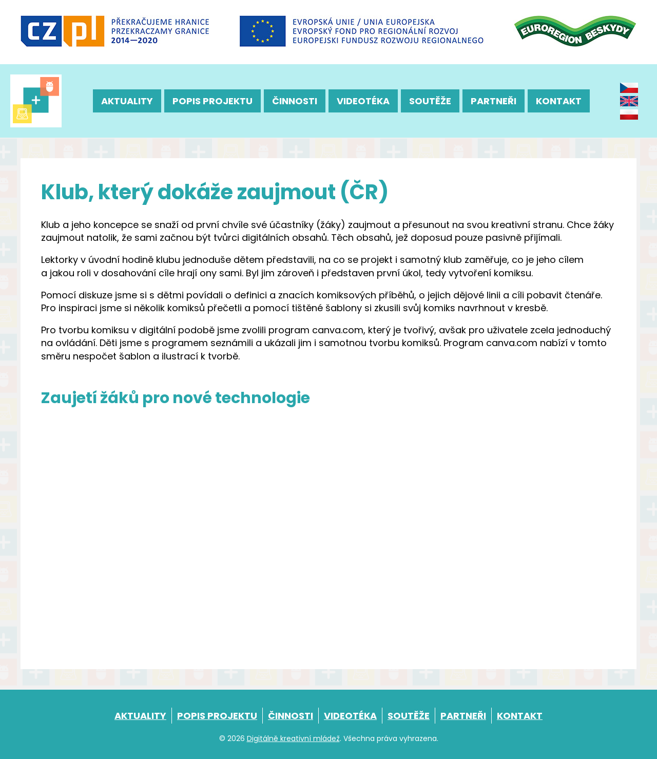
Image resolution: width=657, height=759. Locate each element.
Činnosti (294, 100)
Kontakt (559, 100)
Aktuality (127, 100)
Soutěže (430, 100)
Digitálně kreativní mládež (293, 738)
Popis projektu (212, 100)
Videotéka (363, 100)
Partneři (493, 100)
